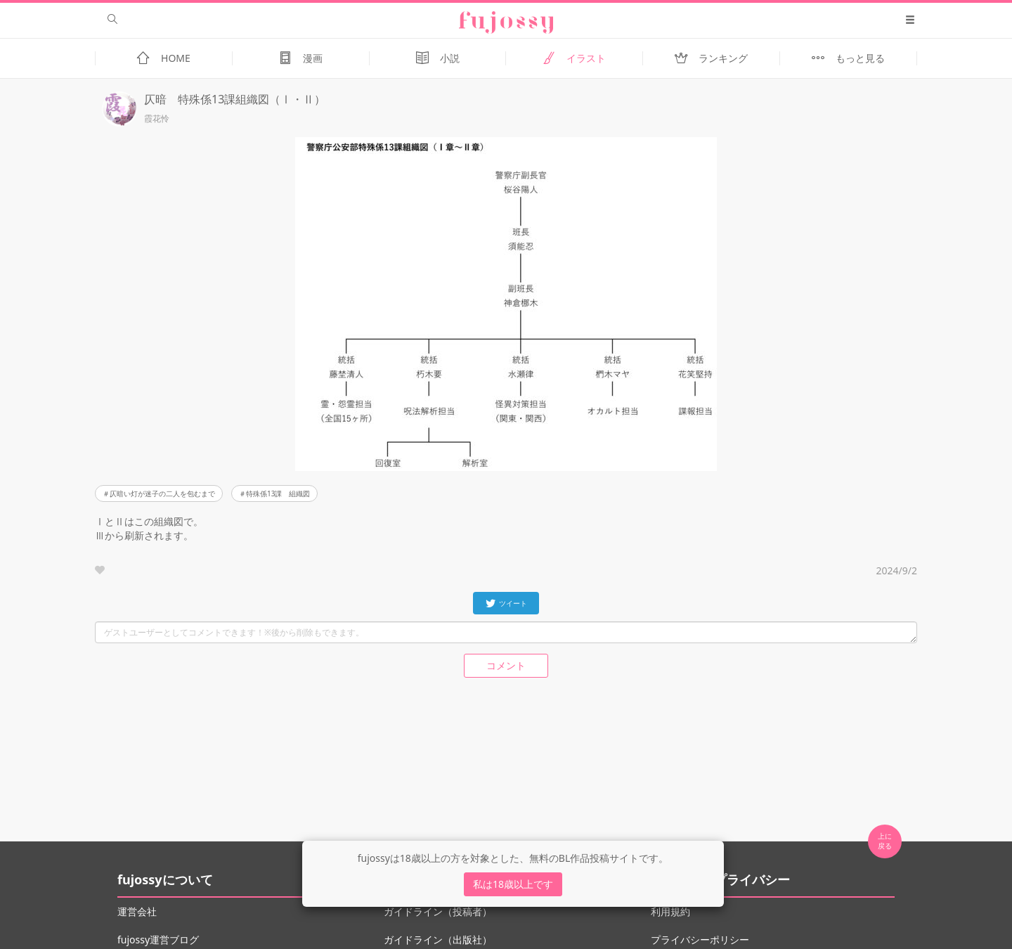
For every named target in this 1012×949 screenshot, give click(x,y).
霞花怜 (156, 119)
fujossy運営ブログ (158, 939)
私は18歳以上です (513, 884)
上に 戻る (885, 841)
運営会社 (137, 911)
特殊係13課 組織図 (278, 493)
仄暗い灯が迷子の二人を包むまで (162, 493)
